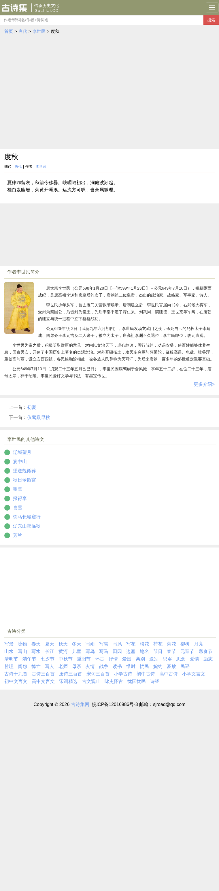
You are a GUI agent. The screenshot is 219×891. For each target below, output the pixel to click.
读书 (117, 666)
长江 (49, 651)
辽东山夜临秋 (27, 526)
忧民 (144, 666)
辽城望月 (22, 452)
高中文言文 (43, 681)
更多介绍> (204, 384)
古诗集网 (80, 704)
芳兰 (17, 535)
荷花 (158, 643)
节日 (158, 651)
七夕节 (47, 658)
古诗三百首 (43, 673)
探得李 (20, 498)
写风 (117, 643)
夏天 (49, 643)
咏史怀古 (114, 681)
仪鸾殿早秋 (38, 417)
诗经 (154, 681)
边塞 (130, 651)
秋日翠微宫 (24, 479)
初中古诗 (146, 673)
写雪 (103, 643)
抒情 (113, 658)
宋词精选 (68, 681)
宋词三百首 (98, 673)
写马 (103, 651)
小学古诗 (123, 673)
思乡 (167, 658)
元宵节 (187, 651)
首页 (8, 31)
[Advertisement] (54, 92)
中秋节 (66, 658)
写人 (49, 666)
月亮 (198, 643)
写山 (22, 651)
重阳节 (84, 658)
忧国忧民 (136, 681)
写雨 (90, 643)
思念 (181, 658)
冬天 (76, 643)
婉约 (158, 666)
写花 (130, 643)
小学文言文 (193, 673)
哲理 (9, 666)
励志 (208, 658)
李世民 (39, 31)
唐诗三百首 (70, 673)
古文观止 (91, 681)
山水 (9, 651)
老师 (63, 666)
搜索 (211, 20)
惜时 (130, 666)
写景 (9, 643)
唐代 (22, 31)
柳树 (185, 643)
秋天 (63, 643)
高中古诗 (168, 673)
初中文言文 (15, 681)
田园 (117, 651)
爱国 (126, 658)
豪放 (171, 666)
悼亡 (36, 666)
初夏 (31, 407)
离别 (140, 658)
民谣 (185, 666)
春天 (36, 643)
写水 (36, 651)
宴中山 (20, 461)
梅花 (144, 643)
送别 (153, 658)
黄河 (63, 651)
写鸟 (90, 651)
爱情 (194, 658)
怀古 (99, 658)
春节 (171, 651)
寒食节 (205, 651)
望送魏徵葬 (24, 470)
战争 (103, 666)
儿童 (76, 651)
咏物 (22, 643)
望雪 (17, 489)
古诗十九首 (15, 673)
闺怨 (22, 666)
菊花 (171, 643)
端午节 (29, 658)
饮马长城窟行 (27, 516)
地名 (144, 651)
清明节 (11, 658)
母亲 (76, 666)
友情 (90, 666)
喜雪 (17, 507)
